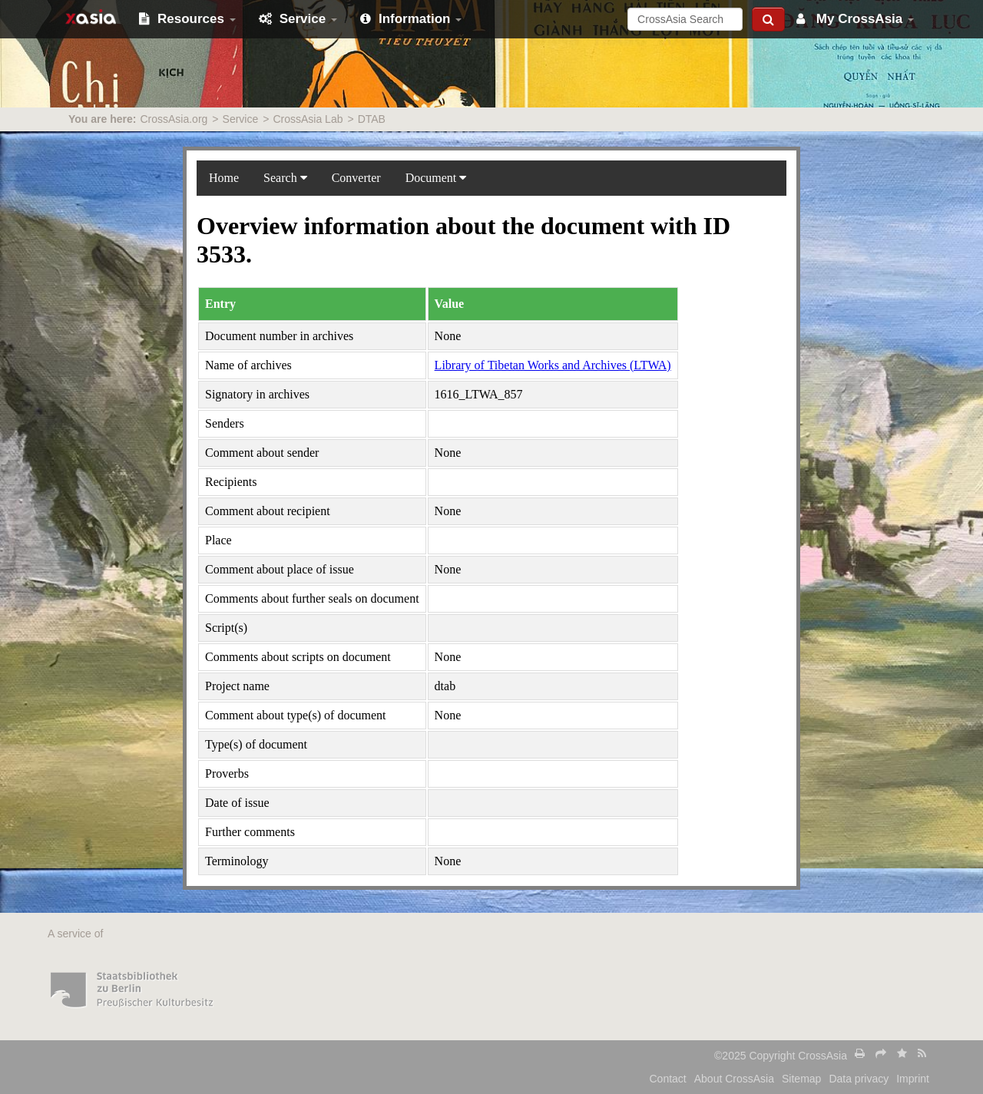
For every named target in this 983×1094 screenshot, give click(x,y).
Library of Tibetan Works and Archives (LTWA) (553, 365)
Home (224, 177)
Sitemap (801, 1079)
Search (285, 177)
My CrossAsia (855, 19)
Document (436, 177)
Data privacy (859, 1079)
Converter (356, 177)
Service (298, 19)
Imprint (912, 1079)
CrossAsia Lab (308, 119)
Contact (668, 1079)
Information (411, 19)
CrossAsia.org (173, 119)
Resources (187, 19)
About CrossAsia (734, 1079)
